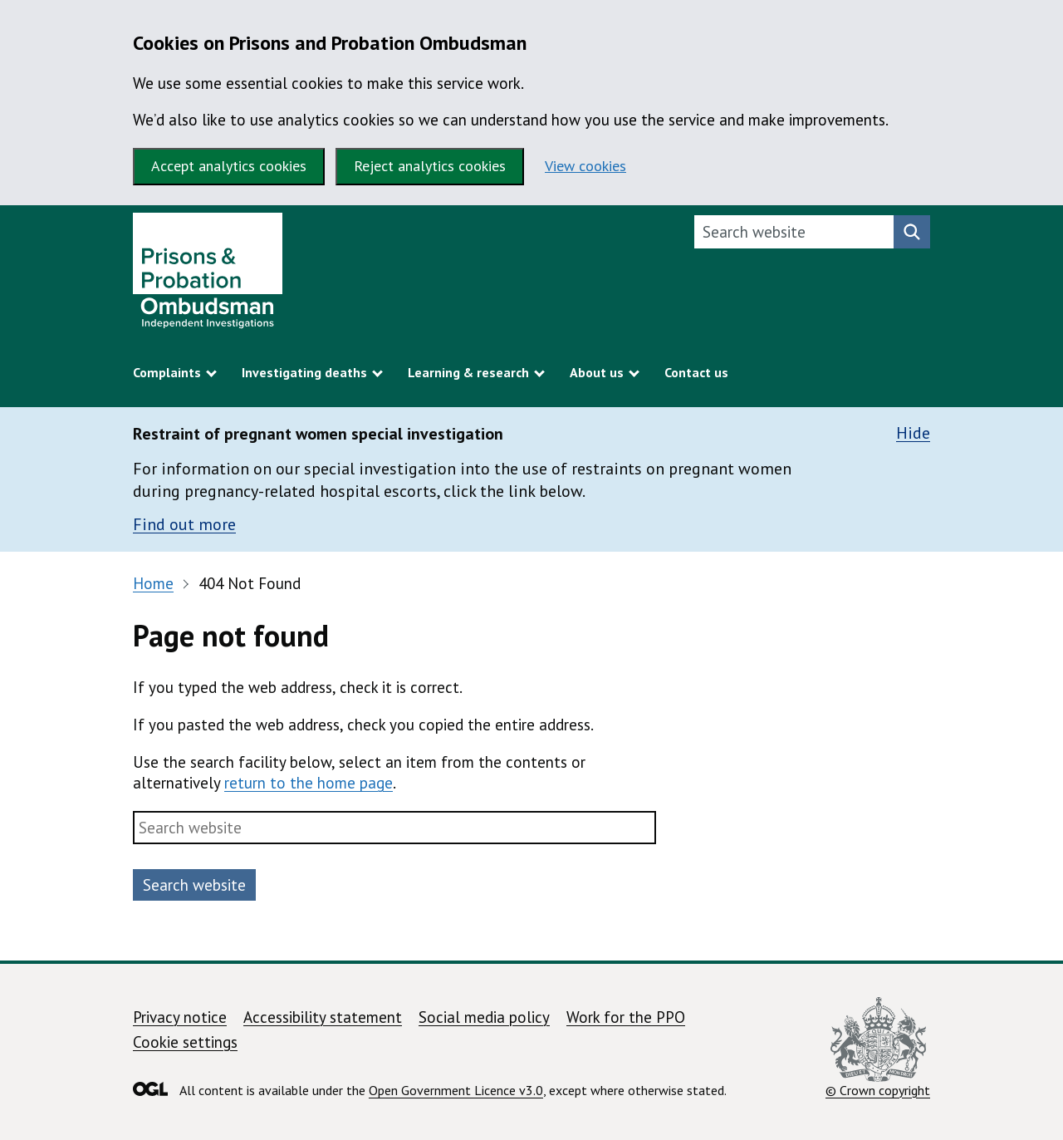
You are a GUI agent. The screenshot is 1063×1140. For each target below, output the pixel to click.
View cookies (585, 165)
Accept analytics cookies (228, 165)
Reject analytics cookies (430, 165)
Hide (913, 433)
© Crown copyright (877, 1047)
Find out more (184, 524)
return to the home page (308, 783)
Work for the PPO (625, 1017)
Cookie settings (185, 1042)
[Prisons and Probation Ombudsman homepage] (207, 275)
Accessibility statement (322, 1017)
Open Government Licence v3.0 (456, 1090)
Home (153, 583)
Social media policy (484, 1017)
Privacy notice (180, 1017)
